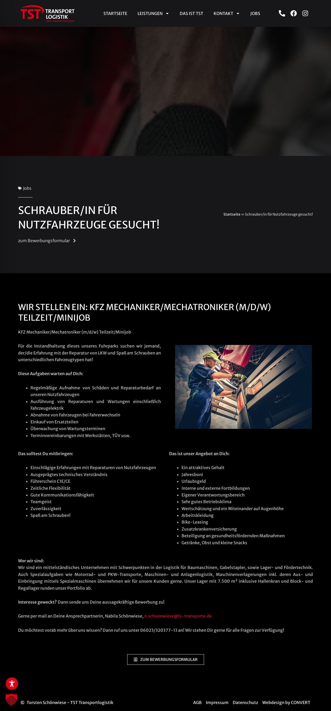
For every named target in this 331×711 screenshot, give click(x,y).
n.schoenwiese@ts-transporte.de (178, 616)
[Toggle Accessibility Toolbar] (12, 683)
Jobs (255, 13)
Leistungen (153, 13)
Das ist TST (191, 13)
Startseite (115, 13)
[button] (11, 699)
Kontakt (227, 13)
